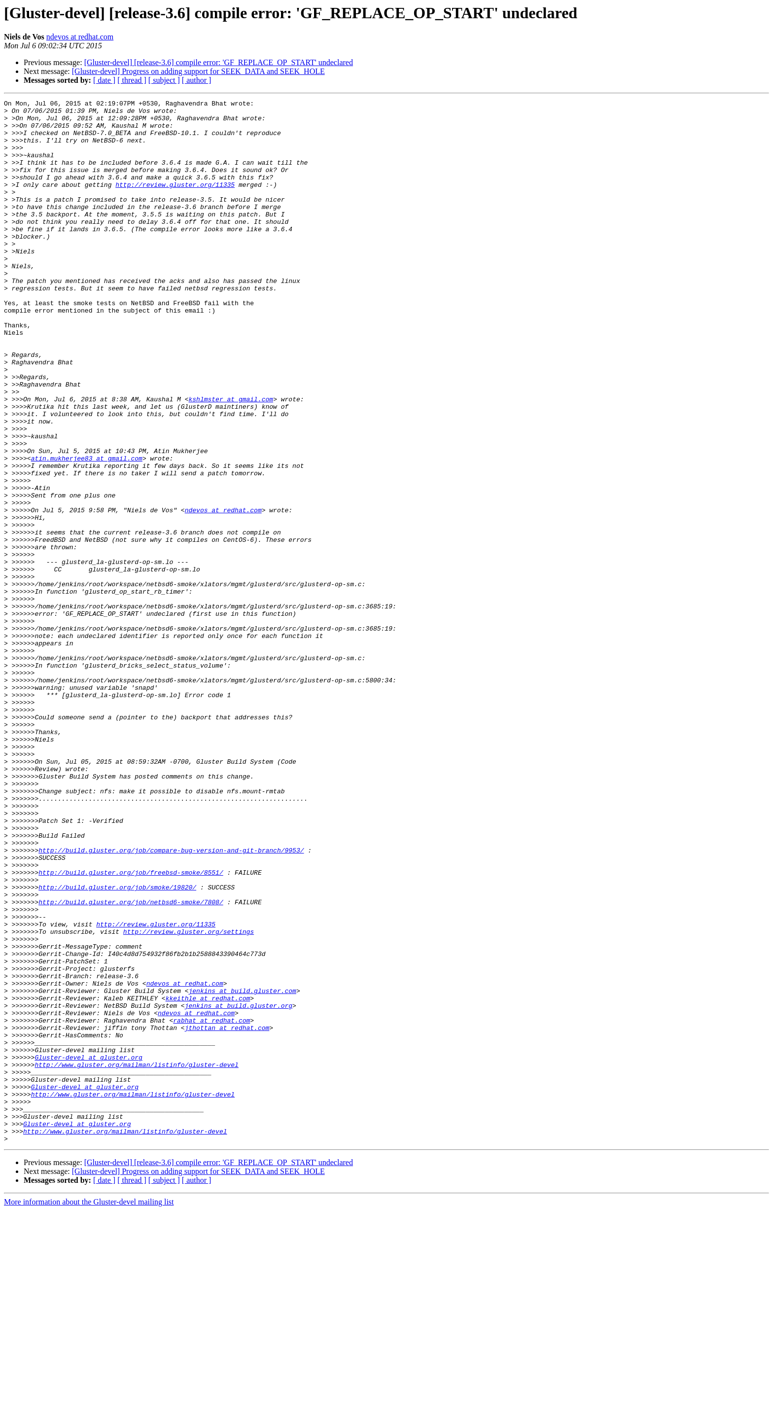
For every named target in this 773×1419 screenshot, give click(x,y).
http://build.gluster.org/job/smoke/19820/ (117, 1045)
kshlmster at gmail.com (230, 459)
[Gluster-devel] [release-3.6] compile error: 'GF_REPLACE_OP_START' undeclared (218, 62)
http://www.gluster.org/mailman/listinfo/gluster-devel (136, 1258)
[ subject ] (164, 80)
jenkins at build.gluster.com (242, 1169)
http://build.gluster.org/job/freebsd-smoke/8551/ (130, 1027)
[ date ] (104, 80)
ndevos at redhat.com (79, 37)
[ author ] (196, 80)
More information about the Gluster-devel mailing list (89, 1410)
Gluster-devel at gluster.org (88, 1249)
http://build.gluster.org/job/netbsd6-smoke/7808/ (130, 1063)
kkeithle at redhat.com (208, 1178)
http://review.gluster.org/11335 (175, 202)
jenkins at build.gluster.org (238, 1187)
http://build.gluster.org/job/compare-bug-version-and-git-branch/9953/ (171, 1000)
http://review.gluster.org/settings (188, 1098)
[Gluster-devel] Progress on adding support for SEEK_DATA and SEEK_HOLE (198, 71)
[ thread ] (131, 80)
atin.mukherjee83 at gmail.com (86, 530)
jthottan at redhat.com (227, 1213)
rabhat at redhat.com (211, 1205)
